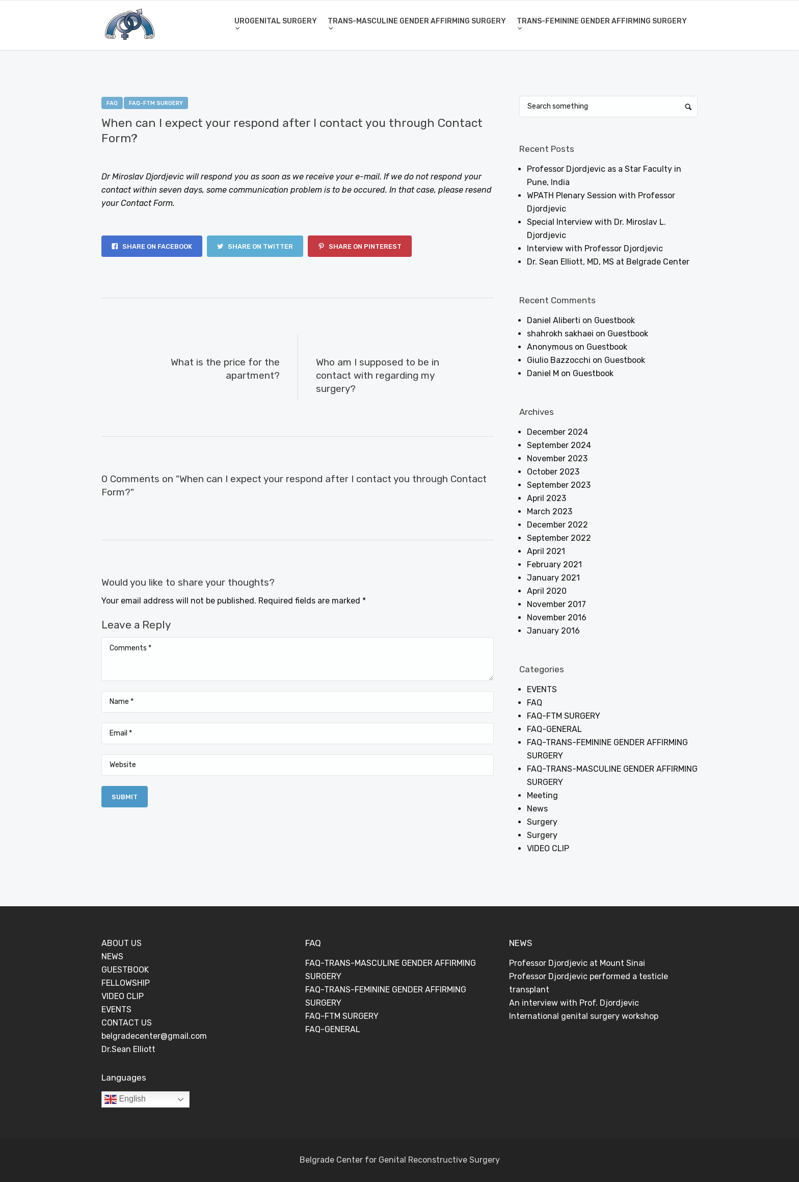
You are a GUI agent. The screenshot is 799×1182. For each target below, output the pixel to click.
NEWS (112, 956)
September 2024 (559, 445)
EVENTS (542, 689)
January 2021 (553, 578)
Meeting (542, 795)
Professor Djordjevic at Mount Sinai (577, 963)
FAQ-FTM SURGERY (156, 103)
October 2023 (553, 472)
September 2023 (559, 485)
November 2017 (556, 604)
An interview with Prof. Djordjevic (574, 1003)
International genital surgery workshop (583, 1016)
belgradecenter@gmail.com (154, 1036)
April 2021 (546, 551)
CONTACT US (126, 1023)
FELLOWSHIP (125, 983)
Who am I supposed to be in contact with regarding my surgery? (377, 375)
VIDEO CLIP (548, 848)
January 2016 (553, 631)
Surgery (542, 822)
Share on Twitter (255, 246)
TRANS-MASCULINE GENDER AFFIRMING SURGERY (417, 21)
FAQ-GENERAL (554, 729)
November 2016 (557, 617)
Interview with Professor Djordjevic (595, 248)
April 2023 (546, 498)
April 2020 (547, 591)
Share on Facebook (152, 246)
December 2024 (557, 432)
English (125, 1099)
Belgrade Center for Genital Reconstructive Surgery (400, 1160)
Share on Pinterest (360, 246)
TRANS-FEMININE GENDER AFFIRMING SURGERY (602, 21)
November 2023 (557, 458)
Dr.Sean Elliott (128, 1049)
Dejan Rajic (198, 155)
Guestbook (614, 320)
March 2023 (549, 511)
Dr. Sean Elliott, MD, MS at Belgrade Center (608, 262)
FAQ (112, 103)
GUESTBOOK (125, 970)
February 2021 (554, 564)
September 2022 (559, 538)
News (537, 808)
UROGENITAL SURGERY (275, 21)
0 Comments (253, 155)
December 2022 (557, 525)
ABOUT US (121, 943)
